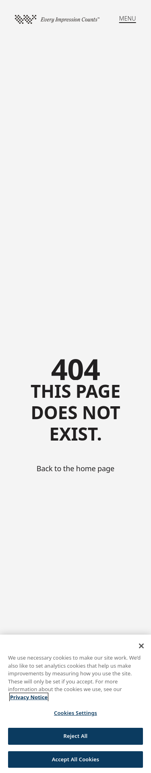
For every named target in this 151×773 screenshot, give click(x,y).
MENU (127, 18)
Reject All (76, 738)
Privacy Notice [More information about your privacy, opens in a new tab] (29, 699)
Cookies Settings (75, 715)
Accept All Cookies (75, 761)
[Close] (141, 648)
